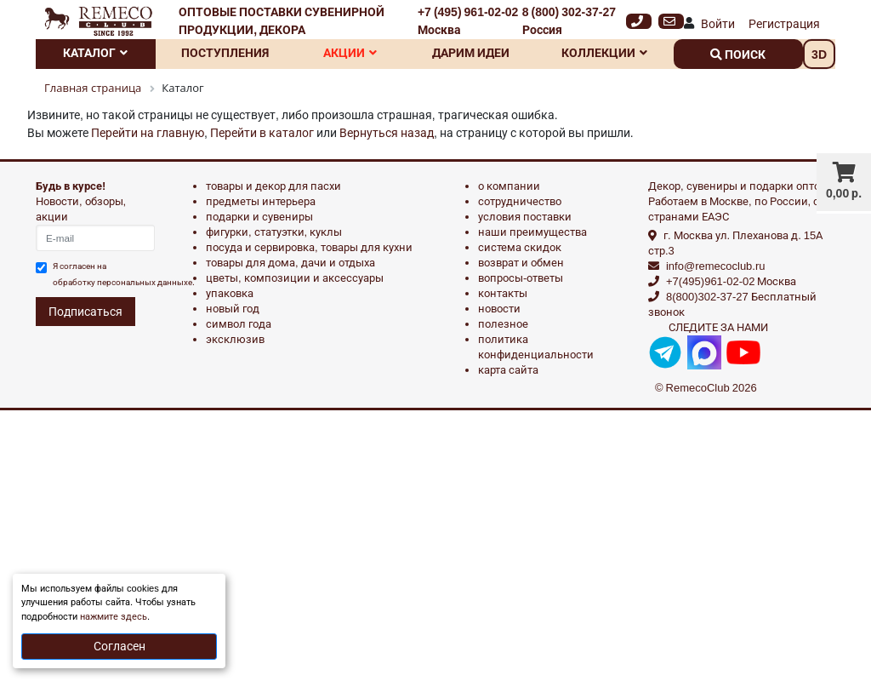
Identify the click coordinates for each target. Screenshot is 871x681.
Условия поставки (525, 216)
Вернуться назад (386, 133)
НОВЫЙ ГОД (232, 308)
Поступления (225, 53)
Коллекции (604, 53)
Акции (350, 53)
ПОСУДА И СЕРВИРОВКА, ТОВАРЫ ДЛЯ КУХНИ (309, 247)
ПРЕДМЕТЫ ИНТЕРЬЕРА (261, 201)
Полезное (503, 324)
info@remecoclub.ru (716, 266)
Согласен (119, 646)
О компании (509, 186)
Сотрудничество (519, 201)
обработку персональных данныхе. (124, 282)
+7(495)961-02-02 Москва (731, 281)
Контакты (502, 293)
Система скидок (519, 247)
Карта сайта (508, 369)
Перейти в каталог (262, 133)
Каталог (95, 53)
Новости (499, 308)
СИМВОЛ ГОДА (238, 324)
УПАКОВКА (229, 293)
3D (819, 54)
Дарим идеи (471, 53)
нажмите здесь (113, 616)
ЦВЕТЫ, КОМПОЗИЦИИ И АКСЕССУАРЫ (295, 278)
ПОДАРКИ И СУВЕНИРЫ (259, 216)
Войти (718, 24)
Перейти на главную (147, 133)
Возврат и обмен (521, 262)
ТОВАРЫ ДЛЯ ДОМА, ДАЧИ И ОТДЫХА (290, 262)
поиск (738, 54)
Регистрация (784, 24)
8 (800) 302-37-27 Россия (569, 21)
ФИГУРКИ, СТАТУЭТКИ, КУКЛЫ (274, 232)
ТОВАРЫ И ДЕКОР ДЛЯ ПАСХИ (273, 186)
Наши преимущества (532, 232)
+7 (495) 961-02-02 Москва (468, 21)
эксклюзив (235, 339)
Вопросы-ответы (520, 278)
